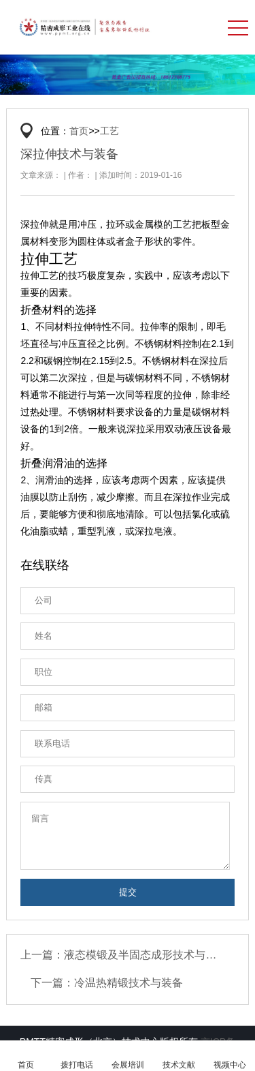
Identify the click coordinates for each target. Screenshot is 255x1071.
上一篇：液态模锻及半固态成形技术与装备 (122, 955)
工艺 (109, 130)
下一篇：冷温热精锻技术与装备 (107, 983)
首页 (78, 130)
